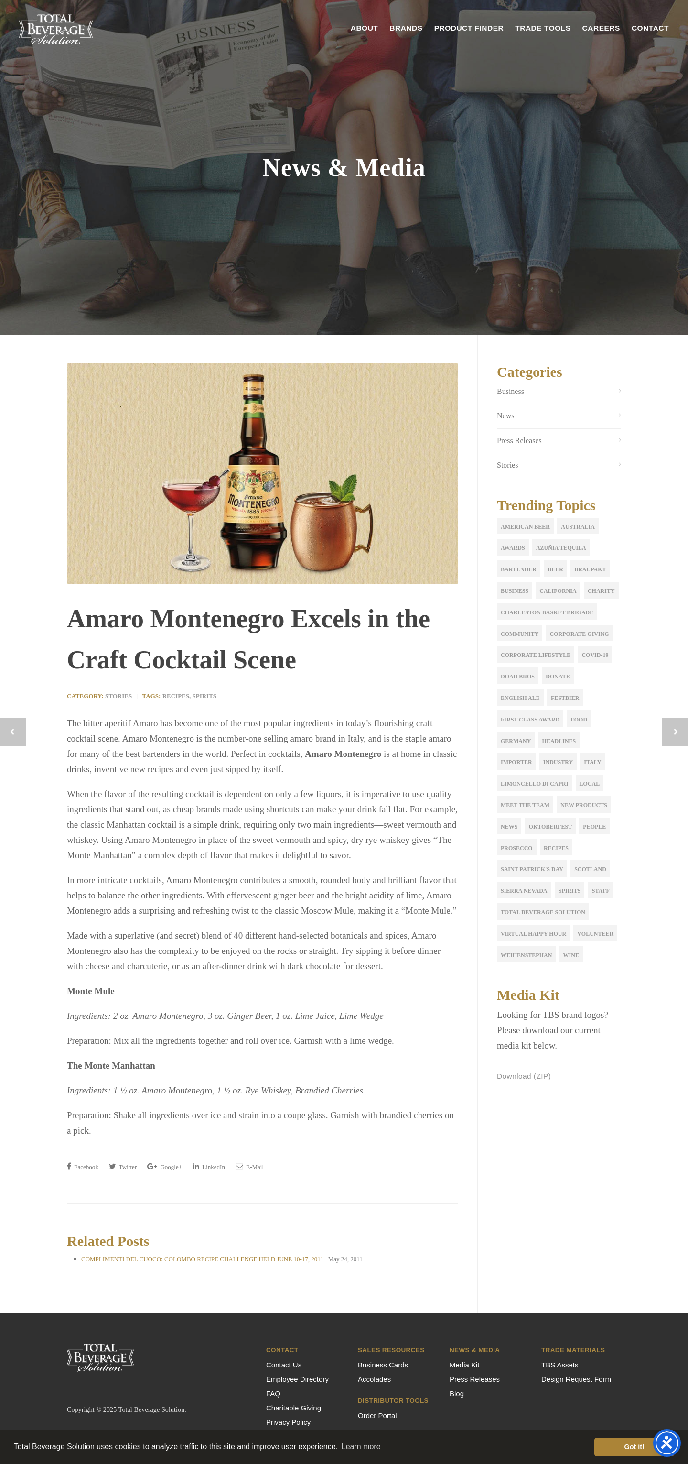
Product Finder (469, 28)
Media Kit (465, 1365)
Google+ (164, 1166)
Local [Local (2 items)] (590, 783)
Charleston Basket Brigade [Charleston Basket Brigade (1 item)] (547, 612)
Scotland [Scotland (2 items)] (590, 869)
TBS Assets (560, 1365)
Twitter (123, 1166)
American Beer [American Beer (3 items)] (525, 527)
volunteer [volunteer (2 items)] (595, 933)
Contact (650, 28)
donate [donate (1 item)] (558, 676)
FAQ (273, 1393)
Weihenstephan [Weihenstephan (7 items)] (526, 955)
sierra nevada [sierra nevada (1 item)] (524, 890)
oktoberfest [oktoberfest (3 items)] (550, 826)
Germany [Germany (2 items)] (516, 741)
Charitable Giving (293, 1408)
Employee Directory (297, 1379)
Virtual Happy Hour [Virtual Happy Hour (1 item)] (533, 933)
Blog (457, 1393)
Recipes (175, 695)
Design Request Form (576, 1379)
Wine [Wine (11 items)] (571, 955)
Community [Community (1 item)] (519, 634)
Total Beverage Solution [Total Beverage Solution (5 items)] (543, 912)
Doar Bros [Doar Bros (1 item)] (518, 676)
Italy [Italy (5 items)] (592, 762)
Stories (118, 695)
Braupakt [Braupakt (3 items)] (590, 569)
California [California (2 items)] (557, 591)
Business (510, 391)
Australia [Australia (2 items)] (578, 527)
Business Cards (383, 1365)
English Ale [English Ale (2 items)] (520, 698)
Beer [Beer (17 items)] (555, 569)
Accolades (374, 1379)
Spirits (204, 695)
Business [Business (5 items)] (514, 591)
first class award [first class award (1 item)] (530, 719)
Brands (405, 28)
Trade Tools (542, 28)
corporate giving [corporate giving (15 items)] (579, 634)
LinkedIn (209, 1166)
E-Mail (250, 1166)
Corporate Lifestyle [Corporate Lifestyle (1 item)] (535, 655)
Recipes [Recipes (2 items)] (556, 848)
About (364, 28)
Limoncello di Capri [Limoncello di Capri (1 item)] (534, 783)
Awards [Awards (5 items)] (513, 548)
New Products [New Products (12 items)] (583, 805)
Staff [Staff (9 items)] (601, 890)
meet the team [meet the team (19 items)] (525, 805)
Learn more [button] (361, 1446)
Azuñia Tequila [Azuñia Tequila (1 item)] (561, 548)
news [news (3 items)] (509, 826)
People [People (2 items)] (594, 826)
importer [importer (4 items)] (516, 762)
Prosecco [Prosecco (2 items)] (517, 848)
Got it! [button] (634, 1447)
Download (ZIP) (526, 1076)
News (505, 416)
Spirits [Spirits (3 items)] (570, 890)
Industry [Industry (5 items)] (558, 762)
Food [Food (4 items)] (578, 719)
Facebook (82, 1166)
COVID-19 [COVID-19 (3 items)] (594, 655)
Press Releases (519, 441)
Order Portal (377, 1415)
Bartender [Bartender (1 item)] (519, 569)
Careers (601, 28)
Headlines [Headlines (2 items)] (559, 741)
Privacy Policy (288, 1422)
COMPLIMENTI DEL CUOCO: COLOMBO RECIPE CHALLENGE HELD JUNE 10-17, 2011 (202, 1259)
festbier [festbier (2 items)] (565, 698)
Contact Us (283, 1365)
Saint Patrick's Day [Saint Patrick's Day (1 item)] (532, 869)
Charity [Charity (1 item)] (601, 591)
